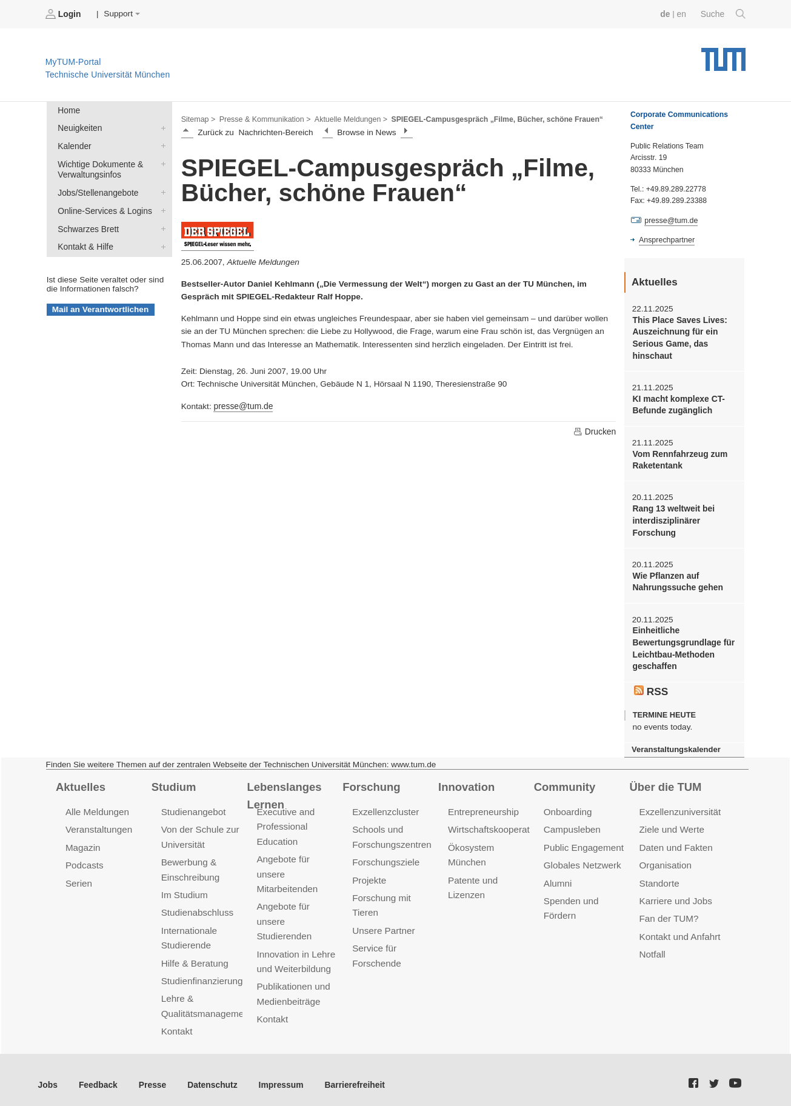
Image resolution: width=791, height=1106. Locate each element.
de (666, 13)
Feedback (97, 1075)
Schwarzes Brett (160, 226)
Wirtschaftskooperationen (499, 824)
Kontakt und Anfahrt (679, 929)
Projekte (368, 873)
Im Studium (184, 888)
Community (564, 781)
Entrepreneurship (483, 807)
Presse (150, 1075)
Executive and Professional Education (284, 821)
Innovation (465, 781)
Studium (173, 781)
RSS (651, 686)
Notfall (652, 947)
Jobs (48, 1075)
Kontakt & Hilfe (160, 244)
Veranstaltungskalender (675, 744)
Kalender (160, 145)
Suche (723, 14)
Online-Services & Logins (160, 208)
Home (68, 110)
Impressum (277, 1075)
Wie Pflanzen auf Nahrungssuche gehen (676, 578)
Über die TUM (665, 781)
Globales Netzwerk (582, 859)
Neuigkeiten (160, 127)
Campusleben (571, 824)
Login (64, 14)
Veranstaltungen (98, 824)
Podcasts (84, 859)
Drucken (594, 431)
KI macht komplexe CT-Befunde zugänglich (677, 403)
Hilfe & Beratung (194, 955)
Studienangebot (193, 807)
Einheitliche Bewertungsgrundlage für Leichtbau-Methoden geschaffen (682, 644)
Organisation (665, 859)
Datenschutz (209, 1075)
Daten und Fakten (675, 841)
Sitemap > (198, 119)
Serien (78, 876)
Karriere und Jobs (675, 894)
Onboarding (567, 807)
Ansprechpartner (666, 240)
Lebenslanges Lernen (283, 790)
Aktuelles (80, 781)
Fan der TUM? (668, 912)
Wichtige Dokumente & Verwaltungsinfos (160, 162)
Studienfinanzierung (201, 973)
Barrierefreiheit (348, 1075)
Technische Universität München (723, 55)
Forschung (370, 781)
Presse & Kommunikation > (264, 119)
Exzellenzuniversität (679, 807)
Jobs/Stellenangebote (160, 191)
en (682, 13)
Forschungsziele (385, 856)
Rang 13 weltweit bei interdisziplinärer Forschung (672, 518)
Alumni (558, 876)
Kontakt (176, 1023)
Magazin (82, 841)
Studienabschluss (196, 906)
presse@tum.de (242, 405)
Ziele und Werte (671, 824)
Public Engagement (583, 841)
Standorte (659, 876)
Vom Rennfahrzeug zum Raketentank (679, 457)
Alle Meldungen (96, 807)
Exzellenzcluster (385, 807)
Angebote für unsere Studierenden (283, 914)
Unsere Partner (382, 923)
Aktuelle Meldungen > (348, 119)
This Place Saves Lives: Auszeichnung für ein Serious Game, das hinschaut (678, 337)
